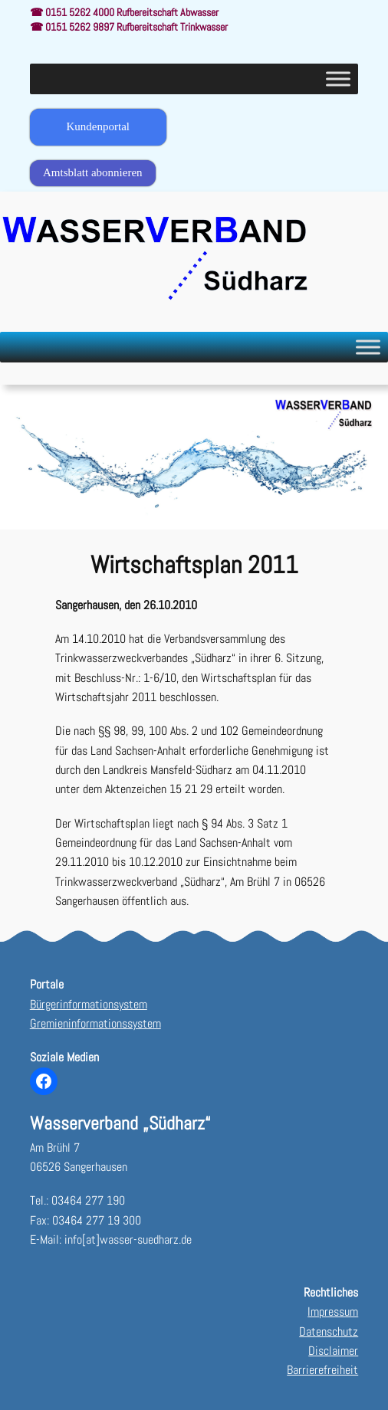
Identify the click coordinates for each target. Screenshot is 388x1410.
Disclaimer (333, 1351)
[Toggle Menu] (338, 78)
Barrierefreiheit (322, 1370)
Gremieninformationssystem (95, 1023)
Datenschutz (328, 1331)
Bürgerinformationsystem (88, 1004)
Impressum (332, 1311)
